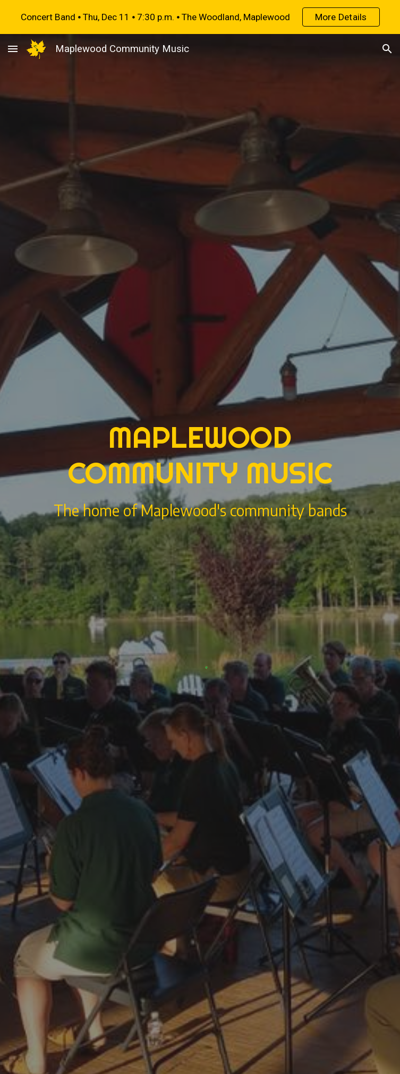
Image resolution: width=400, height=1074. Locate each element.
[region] (200, 17)
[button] (12, 48)
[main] (200, 455)
